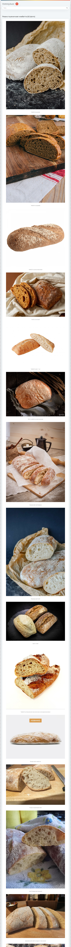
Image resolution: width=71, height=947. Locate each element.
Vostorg (8, 4)
